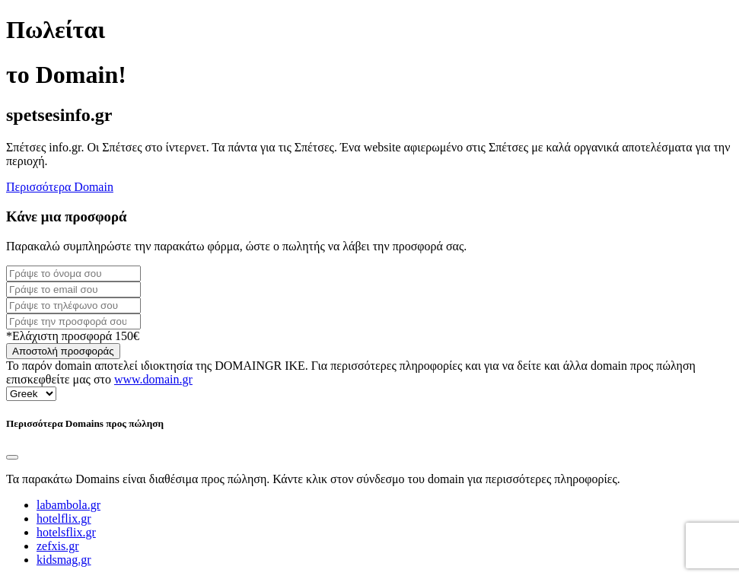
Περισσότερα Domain (59, 186)
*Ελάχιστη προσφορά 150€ (72, 335)
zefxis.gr (58, 545)
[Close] (12, 457)
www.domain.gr (153, 379)
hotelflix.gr (64, 518)
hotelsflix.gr (66, 532)
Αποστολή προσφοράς (63, 351)
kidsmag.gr (64, 559)
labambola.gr (68, 504)
